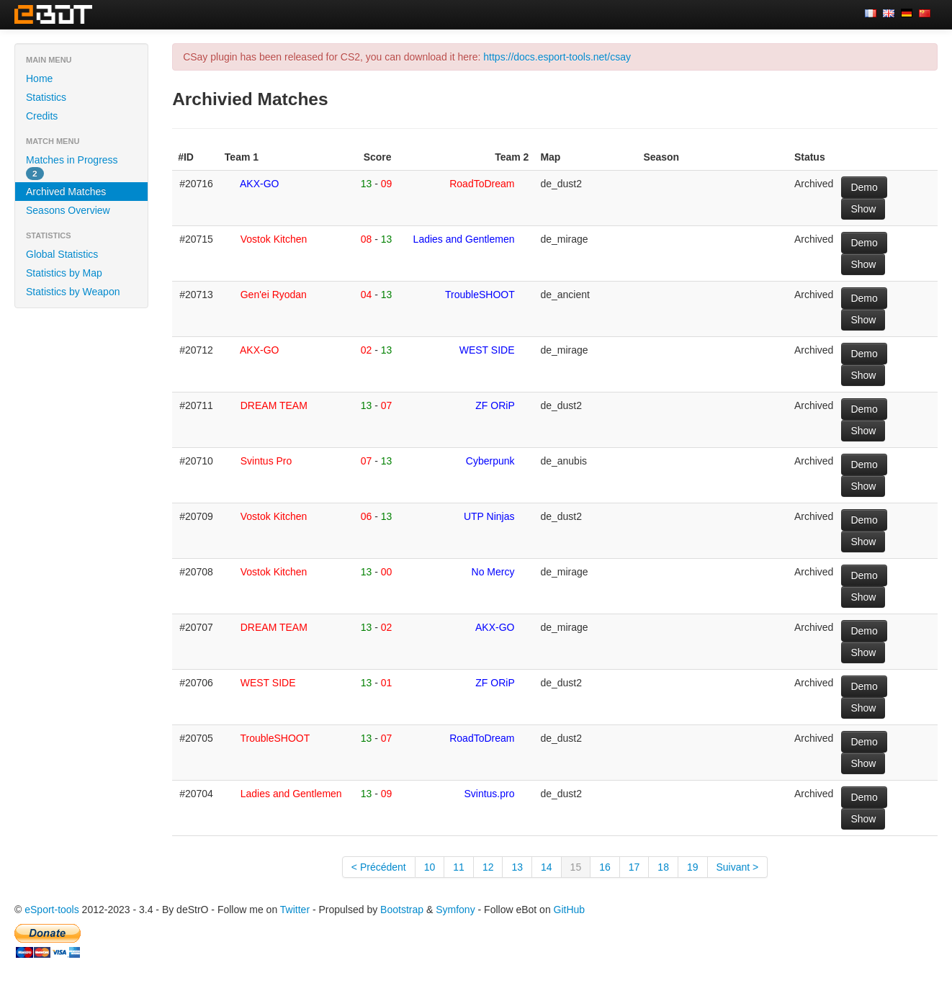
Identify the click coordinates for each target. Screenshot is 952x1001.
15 (576, 867)
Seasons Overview (68, 210)
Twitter (295, 909)
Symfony (455, 909)
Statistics (46, 97)
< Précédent (378, 867)
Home (39, 78)
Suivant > (738, 867)
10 (430, 867)
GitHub (569, 909)
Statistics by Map (64, 273)
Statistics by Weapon (73, 291)
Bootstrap (401, 909)
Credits (42, 116)
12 (488, 867)
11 (458, 867)
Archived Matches (66, 191)
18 (663, 867)
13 (517, 867)
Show (863, 209)
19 (693, 867)
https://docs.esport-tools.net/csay (557, 57)
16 (605, 867)
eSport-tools (51, 909)
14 (546, 867)
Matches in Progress (72, 167)
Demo (863, 187)
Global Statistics (62, 254)
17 (634, 867)
